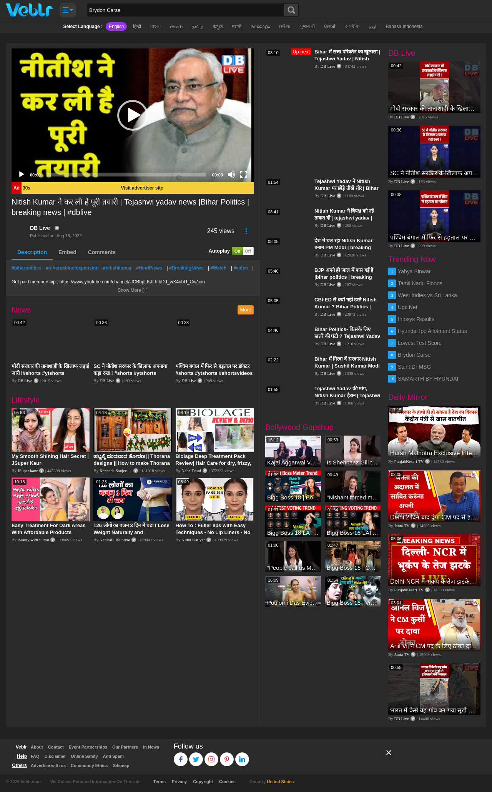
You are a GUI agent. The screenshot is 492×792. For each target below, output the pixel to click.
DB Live (40, 228)
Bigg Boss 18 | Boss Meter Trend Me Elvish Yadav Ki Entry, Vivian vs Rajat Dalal (293, 497)
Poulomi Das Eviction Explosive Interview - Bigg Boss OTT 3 (293, 602)
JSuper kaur (28, 470)
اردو (372, 26)
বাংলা (155, 26)
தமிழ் (197, 26)
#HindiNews (149, 268)
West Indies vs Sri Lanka (427, 295)
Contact (56, 747)
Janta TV (402, 525)
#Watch (218, 268)
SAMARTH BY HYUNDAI (428, 379)
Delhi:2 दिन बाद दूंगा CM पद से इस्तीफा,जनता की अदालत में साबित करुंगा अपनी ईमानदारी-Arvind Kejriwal (434, 517)
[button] (132, 115)
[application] (133, 115)
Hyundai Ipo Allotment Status (432, 331)
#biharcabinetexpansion (72, 268)
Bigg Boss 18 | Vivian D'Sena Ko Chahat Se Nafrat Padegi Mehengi (353, 602)
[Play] (21, 174)
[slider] (126, 174)
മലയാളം (260, 26)
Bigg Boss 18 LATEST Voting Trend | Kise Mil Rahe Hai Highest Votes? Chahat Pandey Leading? (293, 532)
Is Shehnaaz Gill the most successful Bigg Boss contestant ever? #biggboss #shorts (353, 462)
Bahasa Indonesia (404, 26)
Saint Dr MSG (414, 367)
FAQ (35, 756)
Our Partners (125, 747)
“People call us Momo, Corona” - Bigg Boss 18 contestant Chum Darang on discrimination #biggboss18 (293, 567)
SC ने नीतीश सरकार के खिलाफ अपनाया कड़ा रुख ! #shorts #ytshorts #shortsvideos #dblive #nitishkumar (434, 173)
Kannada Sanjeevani (117, 470)
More (245, 310)
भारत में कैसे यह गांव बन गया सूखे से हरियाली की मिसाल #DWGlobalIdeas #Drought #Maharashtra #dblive (434, 710)
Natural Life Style (115, 539)
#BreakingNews (186, 268)
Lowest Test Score (420, 343)
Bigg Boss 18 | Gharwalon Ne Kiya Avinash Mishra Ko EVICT (353, 567)
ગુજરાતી (307, 26)
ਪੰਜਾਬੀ (330, 26)
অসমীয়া (352, 26)
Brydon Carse (414, 355)
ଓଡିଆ (284, 26)
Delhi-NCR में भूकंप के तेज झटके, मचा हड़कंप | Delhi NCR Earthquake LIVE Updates (434, 581)
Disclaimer (55, 756)
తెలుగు (176, 26)
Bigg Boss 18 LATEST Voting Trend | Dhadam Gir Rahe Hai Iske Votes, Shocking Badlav (353, 532)
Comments (102, 252)
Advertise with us (48, 765)
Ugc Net (407, 307)
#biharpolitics (27, 268)
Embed (67, 252)
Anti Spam (113, 756)
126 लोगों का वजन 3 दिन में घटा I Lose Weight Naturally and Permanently (131, 532)
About (37, 747)
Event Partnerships (88, 747)
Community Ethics (89, 765)
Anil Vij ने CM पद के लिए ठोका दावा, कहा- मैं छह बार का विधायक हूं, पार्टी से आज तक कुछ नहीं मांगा (434, 646)
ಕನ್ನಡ (218, 26)
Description (32, 252)
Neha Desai (191, 470)
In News (151, 747)
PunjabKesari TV (409, 461)
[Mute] (231, 174)
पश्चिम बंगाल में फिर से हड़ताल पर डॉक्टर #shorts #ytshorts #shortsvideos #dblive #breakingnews (214, 373)
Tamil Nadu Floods (420, 283)
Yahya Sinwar (414, 271)
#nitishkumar (117, 268)
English (116, 26)
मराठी (236, 26)
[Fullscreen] (244, 174)
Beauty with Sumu (33, 539)
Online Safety (84, 756)
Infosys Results (416, 319)
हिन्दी (137, 26)
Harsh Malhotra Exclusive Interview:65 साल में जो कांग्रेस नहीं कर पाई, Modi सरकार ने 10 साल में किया (434, 453)
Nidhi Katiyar (193, 539)
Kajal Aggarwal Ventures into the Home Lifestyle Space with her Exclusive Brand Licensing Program (293, 462)
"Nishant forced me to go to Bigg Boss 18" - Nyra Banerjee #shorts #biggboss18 (353, 497)
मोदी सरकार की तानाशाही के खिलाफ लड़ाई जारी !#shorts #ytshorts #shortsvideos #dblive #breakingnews (434, 108)
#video (240, 268)
